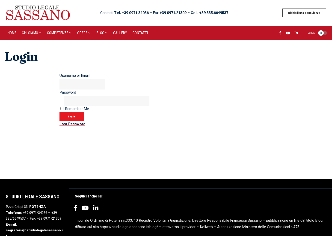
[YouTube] (288, 33)
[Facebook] (280, 33)
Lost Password (72, 125)
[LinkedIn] (296, 33)
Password (67, 93)
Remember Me (77, 109)
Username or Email (74, 75)
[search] (308, 33)
